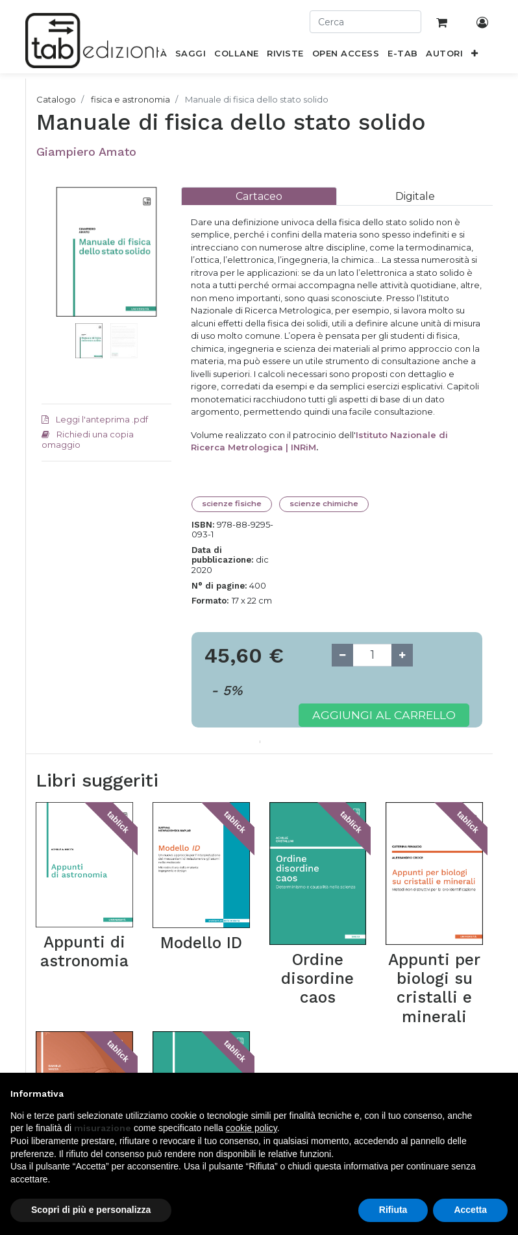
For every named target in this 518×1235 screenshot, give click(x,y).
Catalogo (56, 99)
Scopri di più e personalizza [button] (91, 1209)
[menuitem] (190, 55)
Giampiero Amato (86, 151)
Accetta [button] (470, 1209)
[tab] (259, 196)
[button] (474, 55)
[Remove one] (342, 655)
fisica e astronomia (130, 99)
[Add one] (402, 655)
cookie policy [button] (251, 1128)
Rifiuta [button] (393, 1209)
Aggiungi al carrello (384, 715)
